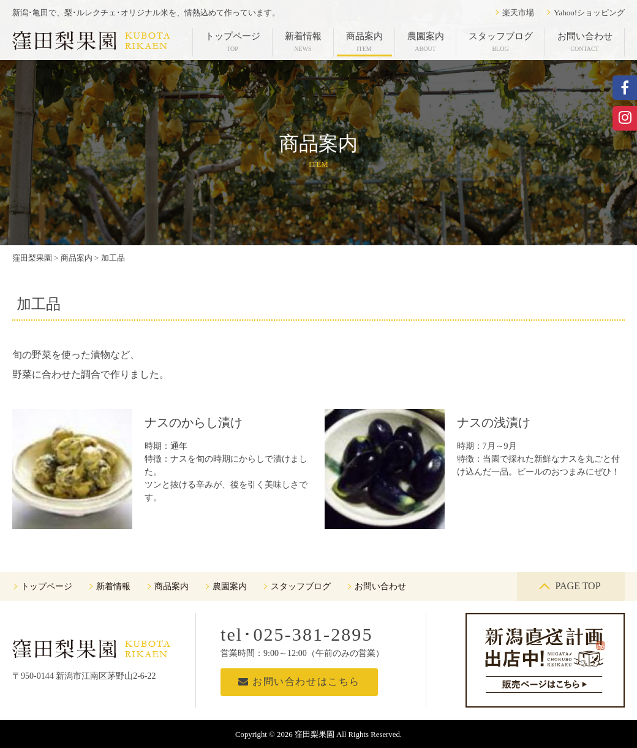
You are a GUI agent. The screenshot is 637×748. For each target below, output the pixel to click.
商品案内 (364, 41)
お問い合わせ (584, 41)
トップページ (232, 41)
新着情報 (303, 41)
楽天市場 (518, 12)
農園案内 (425, 41)
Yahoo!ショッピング (589, 12)
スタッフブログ (501, 41)
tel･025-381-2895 (297, 634)
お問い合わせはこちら (299, 681)
